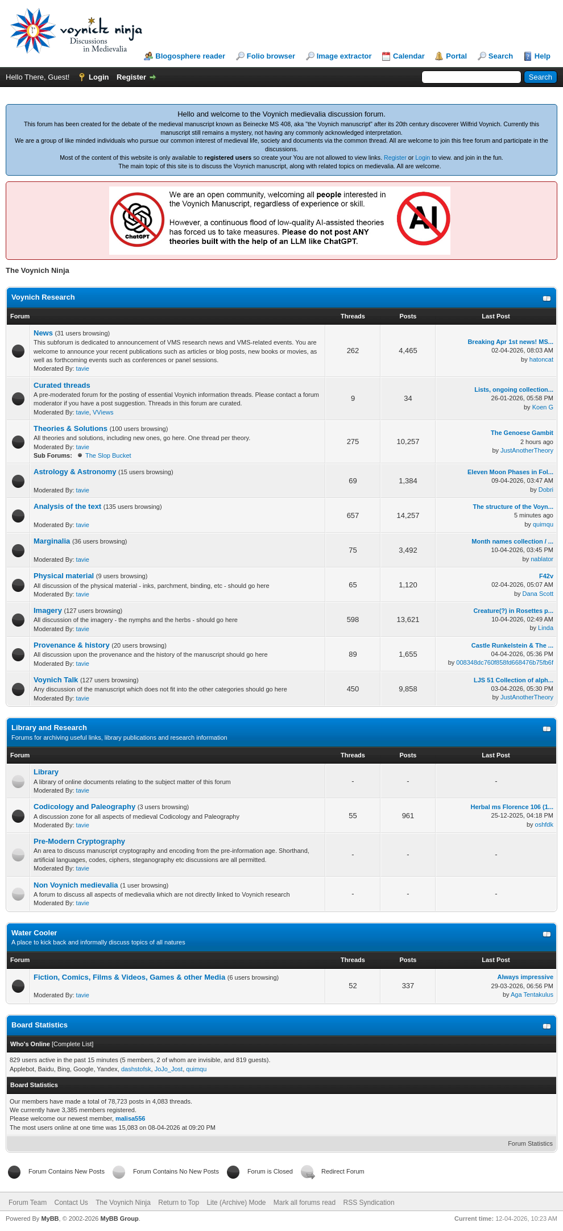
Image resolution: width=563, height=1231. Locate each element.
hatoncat (541, 359)
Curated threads (62, 385)
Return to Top (178, 1203)
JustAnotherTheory (526, 450)
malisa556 (130, 1118)
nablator (542, 559)
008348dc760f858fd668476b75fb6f (504, 662)
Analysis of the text (67, 506)
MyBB (50, 1218)
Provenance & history (72, 645)
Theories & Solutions (70, 428)
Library (46, 772)
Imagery (48, 610)
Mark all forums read (305, 1203)
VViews (103, 412)
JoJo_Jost (169, 1069)
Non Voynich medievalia (76, 885)
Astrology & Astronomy (75, 471)
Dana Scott (538, 593)
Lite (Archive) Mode (236, 1203)
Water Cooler (34, 933)
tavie (82, 368)
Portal (456, 56)
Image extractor (344, 56)
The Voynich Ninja (123, 1203)
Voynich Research (43, 297)
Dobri (546, 489)
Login (99, 77)
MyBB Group (119, 1218)
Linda (545, 627)
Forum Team (28, 1203)
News (43, 333)
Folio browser (271, 56)
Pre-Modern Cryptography (79, 841)
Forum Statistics (530, 1143)
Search (501, 56)
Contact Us (71, 1203)
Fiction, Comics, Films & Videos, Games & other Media (129, 977)
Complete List (72, 1044)
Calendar (409, 56)
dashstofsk (136, 1069)
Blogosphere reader (190, 56)
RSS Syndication (369, 1203)
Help (542, 56)
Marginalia (52, 541)
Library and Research (49, 727)
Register (131, 77)
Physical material (64, 575)
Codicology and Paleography (84, 806)
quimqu (543, 524)
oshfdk (544, 824)
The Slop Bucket (108, 455)
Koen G (542, 407)
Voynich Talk (56, 679)
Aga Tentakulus (532, 994)
